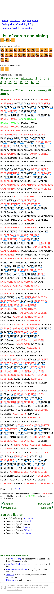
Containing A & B (11, 28)
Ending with (8, 24)
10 (9, 82)
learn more (32, 585)
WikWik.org (16, 559)
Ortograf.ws (11, 580)
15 (37, 82)
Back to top (45, 503)
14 (32, 82)
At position (27, 28)
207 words (27, 521)
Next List (47, 507)
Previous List (9, 507)
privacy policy (43, 585)
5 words (29, 533)
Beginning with (30, 20)
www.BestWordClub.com (16, 569)
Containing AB (23, 24)
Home (5, 20)
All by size (27, 78)
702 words (28, 530)
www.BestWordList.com (16, 564)
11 (15, 82)
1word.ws (10, 575)
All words (15, 20)
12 (21, 82)
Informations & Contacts (14, 590)
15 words (26, 527)
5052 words (28, 518)
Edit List (7, 504)
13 (26, 82)
